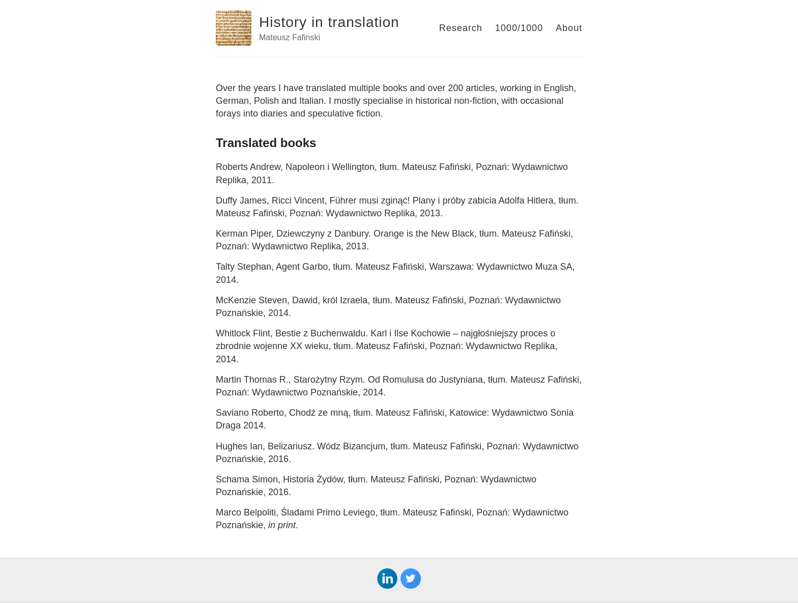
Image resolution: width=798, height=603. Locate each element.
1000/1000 (519, 28)
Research (460, 28)
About (569, 28)
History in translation (329, 22)
